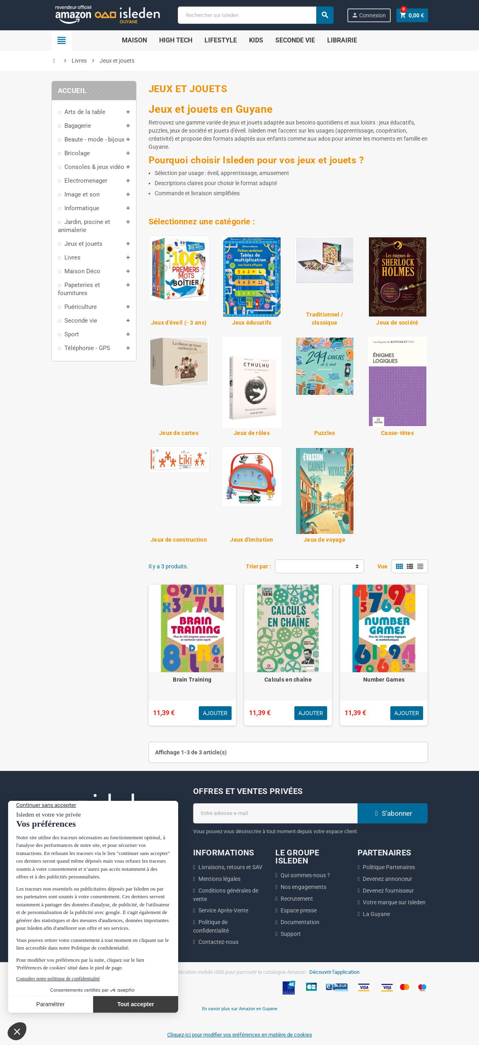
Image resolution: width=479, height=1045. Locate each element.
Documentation (300, 922)
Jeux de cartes (178, 433)
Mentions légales (219, 879)
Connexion (368, 15)
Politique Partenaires (389, 867)
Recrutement (297, 898)
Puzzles (324, 433)
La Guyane (376, 914)
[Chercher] (255, 15)
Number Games (383, 679)
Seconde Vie (295, 40)
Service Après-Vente (223, 910)
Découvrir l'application (334, 972)
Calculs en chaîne (288, 679)
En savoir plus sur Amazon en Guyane (239, 1008)
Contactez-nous (218, 942)
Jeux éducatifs (252, 322)
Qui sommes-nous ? (305, 875)
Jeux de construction (179, 539)
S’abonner (392, 813)
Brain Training (192, 679)
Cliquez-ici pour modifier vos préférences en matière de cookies (239, 1035)
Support (291, 934)
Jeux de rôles (252, 433)
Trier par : (258, 566)
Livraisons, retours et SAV (230, 867)
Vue (382, 566)
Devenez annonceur (387, 879)
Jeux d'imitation (251, 539)
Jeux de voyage (324, 539)
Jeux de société (397, 322)
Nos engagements (303, 887)
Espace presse (299, 910)
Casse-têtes (397, 433)
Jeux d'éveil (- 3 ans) (179, 322)
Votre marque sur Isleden (394, 902)
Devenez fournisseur (388, 890)
